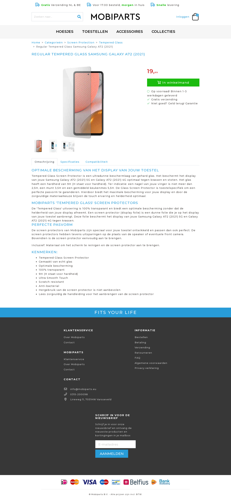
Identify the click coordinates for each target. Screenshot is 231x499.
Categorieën (54, 42)
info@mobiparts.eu (83, 389)
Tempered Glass (111, 42)
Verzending (142, 347)
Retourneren (143, 352)
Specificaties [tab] (69, 161)
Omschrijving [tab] (44, 161)
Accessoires (129, 31)
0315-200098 (79, 394)
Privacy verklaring (147, 368)
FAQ (137, 357)
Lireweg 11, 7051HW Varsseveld (91, 399)
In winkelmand (173, 82)
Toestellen (95, 31)
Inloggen (182, 16)
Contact (69, 342)
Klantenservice (74, 359)
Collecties (163, 31)
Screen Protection (80, 42)
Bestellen (141, 337)
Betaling (140, 342)
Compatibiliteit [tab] (97, 161)
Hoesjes (64, 31)
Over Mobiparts (74, 337)
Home (36, 42)
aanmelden (112, 453)
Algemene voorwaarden (151, 363)
